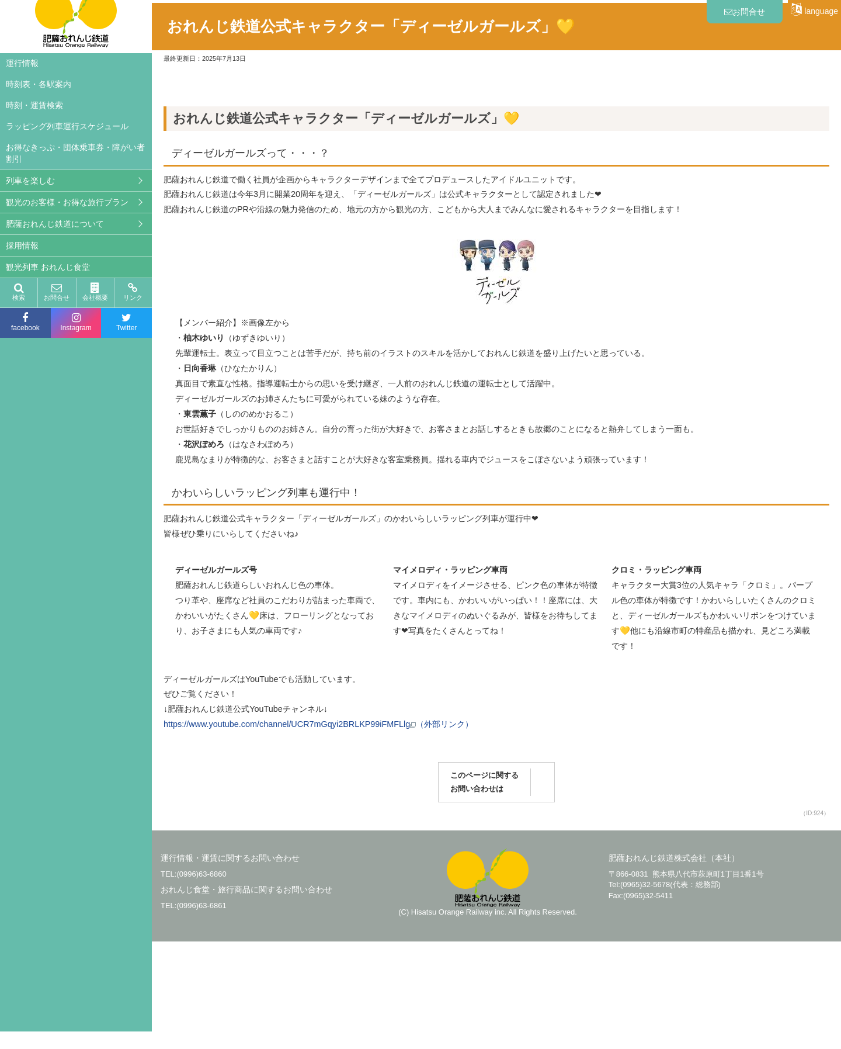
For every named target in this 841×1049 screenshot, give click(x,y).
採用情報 (22, 245)
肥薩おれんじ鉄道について (55, 224)
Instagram (76, 322)
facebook (25, 322)
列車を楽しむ (30, 180)
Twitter (126, 322)
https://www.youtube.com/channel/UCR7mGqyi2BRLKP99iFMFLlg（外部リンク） (318, 831)
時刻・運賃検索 (34, 105)
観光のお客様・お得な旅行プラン (67, 202)
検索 (19, 292)
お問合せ (56, 292)
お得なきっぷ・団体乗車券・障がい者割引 (75, 153)
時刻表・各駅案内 (38, 84)
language (814, 9)
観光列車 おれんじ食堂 (48, 267)
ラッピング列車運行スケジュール (67, 126)
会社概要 (95, 292)
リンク (133, 292)
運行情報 (22, 63)
